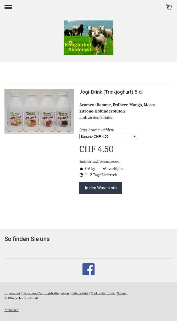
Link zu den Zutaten (96, 117)
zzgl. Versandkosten (106, 161)
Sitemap (122, 293)
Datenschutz (79, 293)
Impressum (12, 293)
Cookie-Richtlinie (102, 293)
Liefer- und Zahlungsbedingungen (46, 293)
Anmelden (11, 310)
